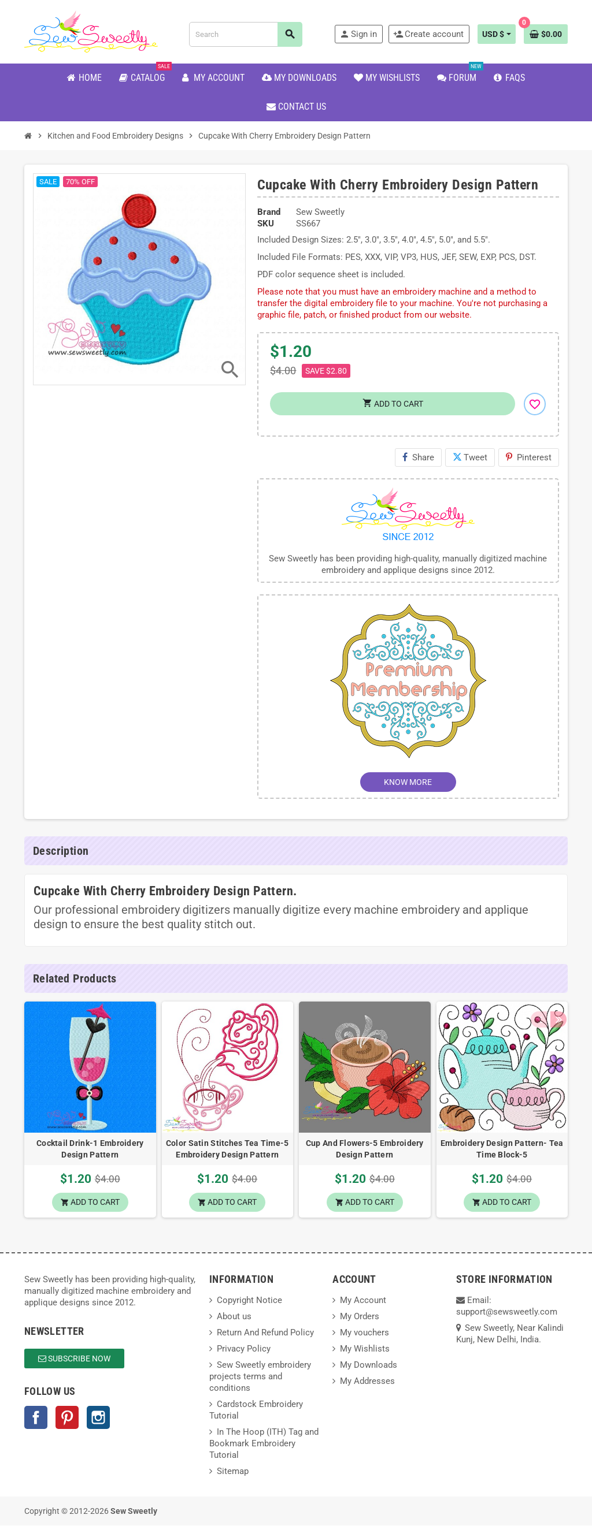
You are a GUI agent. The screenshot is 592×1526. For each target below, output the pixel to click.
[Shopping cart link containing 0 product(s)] (546, 34)
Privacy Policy (244, 1349)
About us (234, 1317)
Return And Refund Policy (265, 1333)
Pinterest (529, 457)
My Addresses (367, 1381)
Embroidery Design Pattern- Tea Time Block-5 (502, 1148)
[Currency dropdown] (497, 34)
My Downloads (368, 1365)
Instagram (98, 1418)
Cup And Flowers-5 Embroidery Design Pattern (365, 1148)
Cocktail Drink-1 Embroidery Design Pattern (90, 1148)
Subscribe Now (74, 1359)
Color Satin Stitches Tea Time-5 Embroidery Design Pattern (227, 1148)
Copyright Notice (249, 1301)
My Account (363, 1301)
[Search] (245, 34)
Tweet (470, 457)
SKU (265, 223)
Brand (268, 212)
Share (418, 457)
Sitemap (233, 1472)
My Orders (359, 1317)
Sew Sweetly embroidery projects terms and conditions (260, 1377)
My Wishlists (365, 1349)
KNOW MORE (408, 782)
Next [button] (556, 978)
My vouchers (364, 1333)
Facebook (35, 1418)
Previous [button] (538, 978)
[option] (90, 1110)
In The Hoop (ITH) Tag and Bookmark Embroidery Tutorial (264, 1444)
